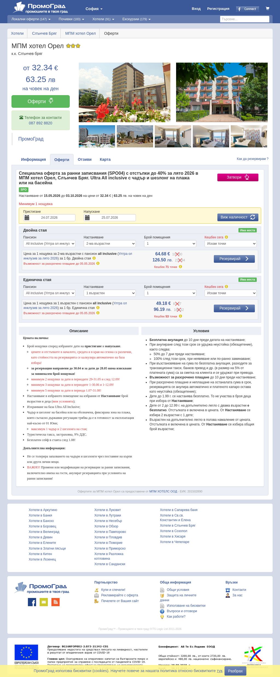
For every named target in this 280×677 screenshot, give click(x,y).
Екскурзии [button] (136, 19)
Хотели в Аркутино (43, 510)
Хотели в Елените (42, 543)
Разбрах (235, 671)
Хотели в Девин (40, 537)
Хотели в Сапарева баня (178, 510)
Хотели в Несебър (108, 521)
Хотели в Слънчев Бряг (178, 525)
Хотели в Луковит (107, 510)
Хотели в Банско (41, 521)
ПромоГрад (30, 139)
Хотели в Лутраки (107, 515)
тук (219, 671)
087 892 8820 (40, 123)
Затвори (238, 177)
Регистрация (218, 9)
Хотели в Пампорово (110, 532)
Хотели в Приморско (110, 548)
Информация (33, 159)
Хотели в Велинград (44, 532)
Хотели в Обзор (106, 526)
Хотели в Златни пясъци (47, 548)
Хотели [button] (103, 19)
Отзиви (85, 159)
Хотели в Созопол (173, 531)
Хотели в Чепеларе (174, 542)
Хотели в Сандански (109, 564)
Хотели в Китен (40, 554)
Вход (196, 9)
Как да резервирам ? (253, 159)
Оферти (41, 101)
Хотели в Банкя (40, 515)
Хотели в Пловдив (108, 537)
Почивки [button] (71, 19)
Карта (105, 159)
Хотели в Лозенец (42, 559)
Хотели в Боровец (42, 526)
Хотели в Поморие (108, 543)
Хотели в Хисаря (172, 536)
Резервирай (234, 258)
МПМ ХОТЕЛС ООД (163, 491)
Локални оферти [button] (31, 19)
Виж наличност (238, 217)
